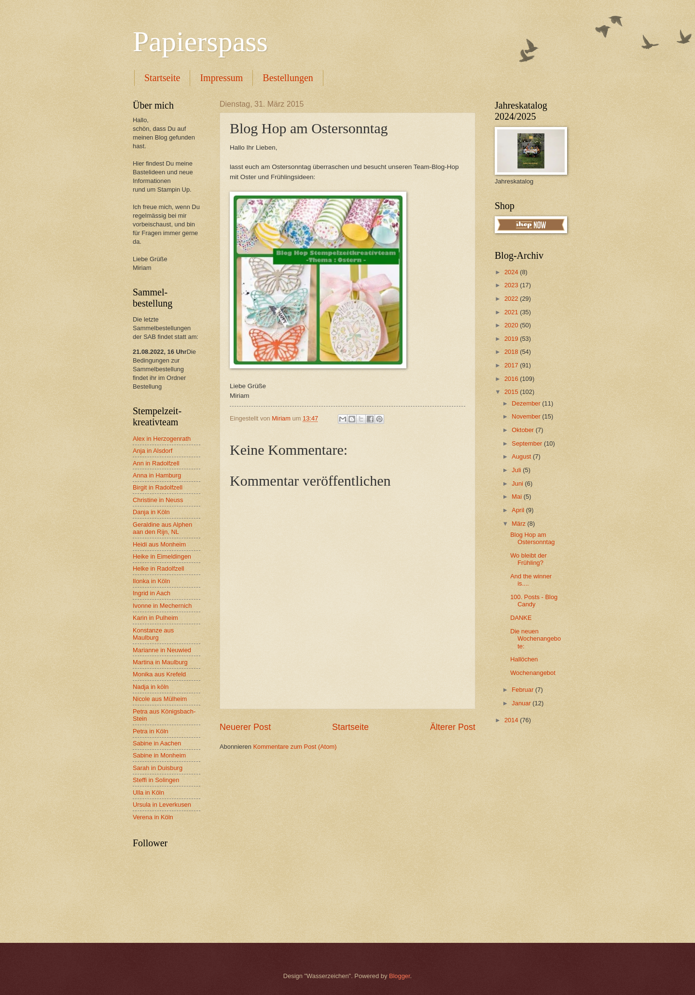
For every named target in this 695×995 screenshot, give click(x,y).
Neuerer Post (245, 727)
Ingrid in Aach (151, 593)
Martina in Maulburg (160, 662)
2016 (512, 378)
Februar (523, 689)
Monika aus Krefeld (159, 674)
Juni (518, 483)
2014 (512, 720)
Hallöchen (524, 659)
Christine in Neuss (158, 500)
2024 (512, 272)
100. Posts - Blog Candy (533, 600)
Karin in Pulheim (155, 617)
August (522, 456)
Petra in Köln (150, 731)
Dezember (527, 403)
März (519, 523)
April (519, 510)
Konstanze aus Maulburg (153, 634)
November (527, 416)
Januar (522, 703)
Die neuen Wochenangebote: (535, 639)
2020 (512, 325)
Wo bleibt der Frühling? (528, 559)
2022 (512, 298)
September (528, 443)
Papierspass (200, 41)
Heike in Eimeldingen (162, 556)
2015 (512, 391)
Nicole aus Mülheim (160, 698)
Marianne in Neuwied (162, 650)
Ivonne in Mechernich (162, 605)
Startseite (162, 77)
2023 (512, 285)
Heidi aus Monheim (159, 544)
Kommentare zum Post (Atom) (294, 746)
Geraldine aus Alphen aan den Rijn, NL (162, 528)
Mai (517, 496)
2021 (512, 312)
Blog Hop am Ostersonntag (532, 538)
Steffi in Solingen (156, 780)
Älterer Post (452, 727)
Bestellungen (288, 77)
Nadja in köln (150, 686)
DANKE (520, 617)
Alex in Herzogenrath (162, 438)
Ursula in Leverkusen (162, 804)
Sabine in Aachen (157, 743)
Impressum (221, 77)
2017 (512, 365)
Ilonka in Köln (151, 581)
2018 (512, 351)
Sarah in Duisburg (157, 767)
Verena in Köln (153, 817)
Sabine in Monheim (159, 755)
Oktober (523, 430)
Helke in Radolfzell (158, 568)
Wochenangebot (533, 672)
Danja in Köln (151, 512)
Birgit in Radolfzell (157, 487)
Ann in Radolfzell (156, 463)
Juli (517, 470)
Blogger (399, 976)
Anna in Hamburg (157, 475)
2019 (512, 338)
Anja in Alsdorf (152, 450)
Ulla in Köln (148, 792)
